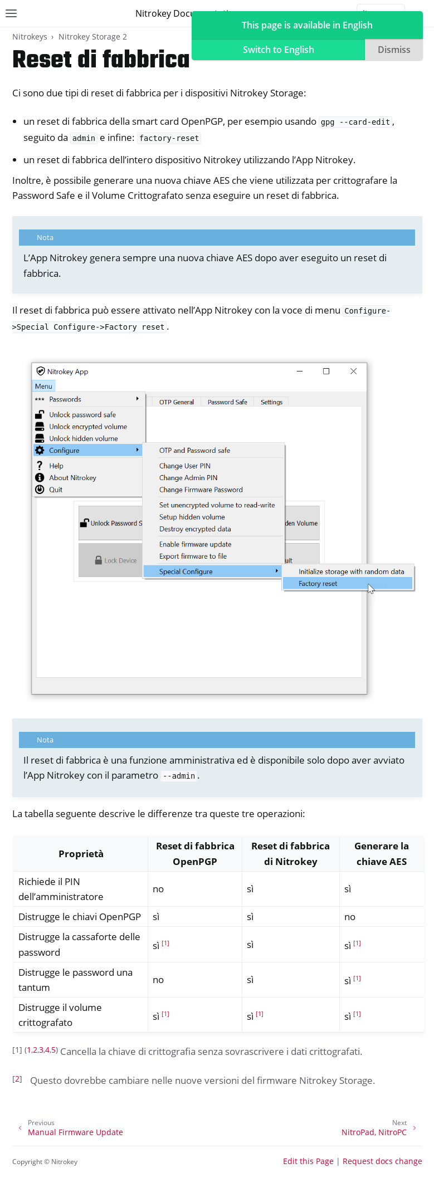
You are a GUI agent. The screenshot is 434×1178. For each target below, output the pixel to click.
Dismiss (394, 49)
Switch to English (278, 49)
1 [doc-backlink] (29, 1049)
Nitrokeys (29, 36)
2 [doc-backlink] (35, 1049)
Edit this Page (308, 1161)
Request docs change (382, 1161)
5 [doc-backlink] (53, 1049)
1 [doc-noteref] (165, 943)
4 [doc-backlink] (47, 1049)
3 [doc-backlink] (41, 1049)
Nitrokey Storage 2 (92, 36)
